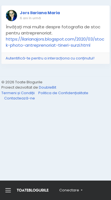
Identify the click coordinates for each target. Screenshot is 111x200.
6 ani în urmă (30, 18)
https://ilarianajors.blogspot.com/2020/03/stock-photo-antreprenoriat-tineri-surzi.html (55, 42)
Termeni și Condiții (18, 93)
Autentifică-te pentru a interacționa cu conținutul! (50, 58)
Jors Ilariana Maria (40, 13)
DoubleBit (47, 87)
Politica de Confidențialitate (63, 93)
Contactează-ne (19, 98)
